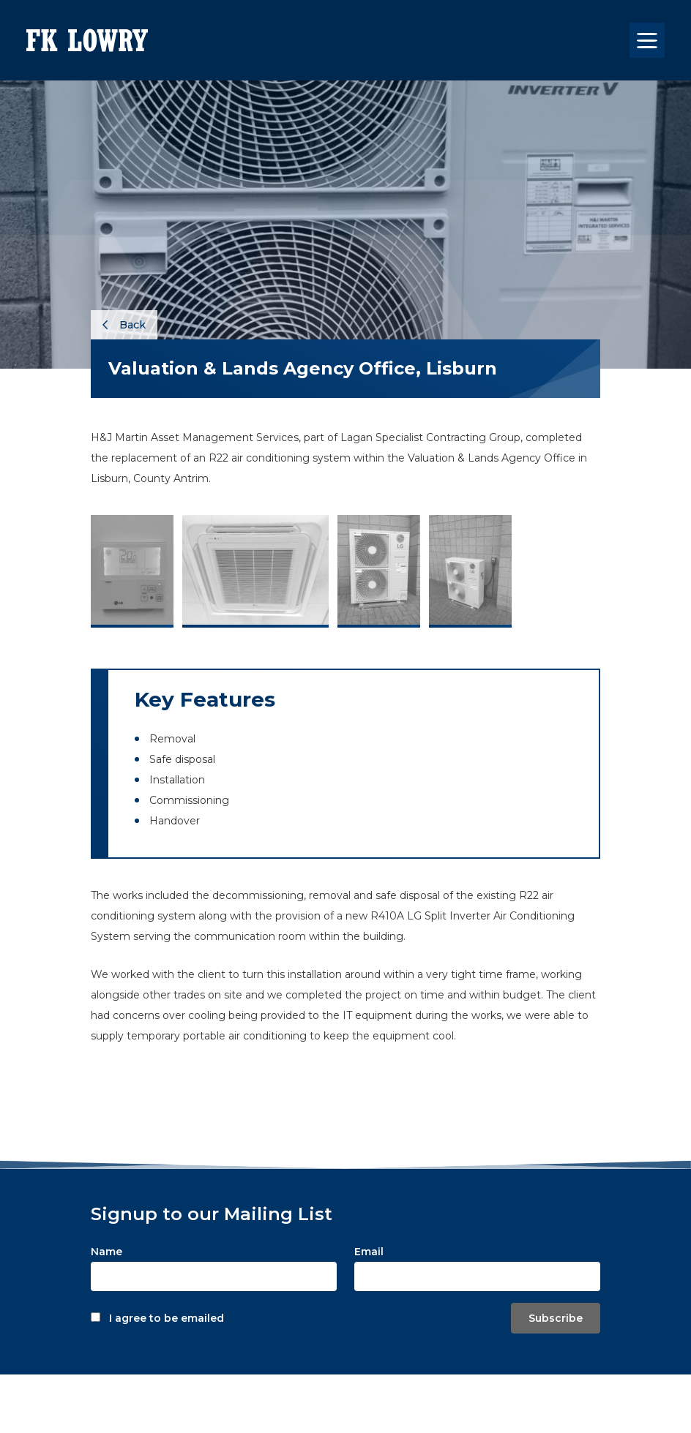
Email (369, 1251)
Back (124, 324)
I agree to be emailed (166, 1318)
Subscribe (555, 1318)
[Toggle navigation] (647, 40)
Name (106, 1251)
